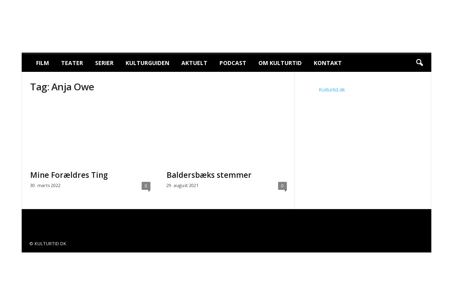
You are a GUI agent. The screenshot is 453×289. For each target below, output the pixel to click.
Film (42, 63)
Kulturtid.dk (332, 90)
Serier (104, 63)
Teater (72, 63)
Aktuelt (194, 63)
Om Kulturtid (280, 63)
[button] (419, 63)
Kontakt (328, 63)
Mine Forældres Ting (69, 175)
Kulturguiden (147, 63)
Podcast (232, 63)
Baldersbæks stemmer (209, 175)
